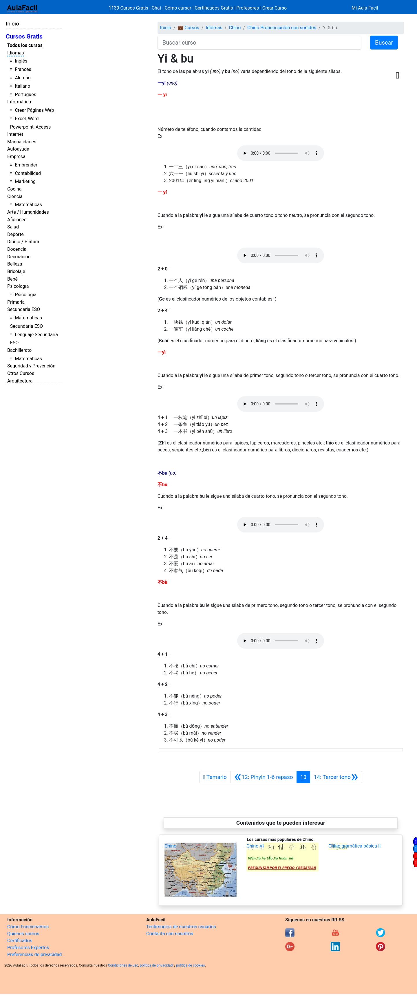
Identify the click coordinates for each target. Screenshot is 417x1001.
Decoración (19, 256)
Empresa (16, 156)
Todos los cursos (25, 45)
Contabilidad (28, 173)
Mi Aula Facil (365, 8)
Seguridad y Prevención (31, 366)
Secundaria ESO (23, 309)
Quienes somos (23, 933)
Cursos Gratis (24, 36)
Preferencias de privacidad (34, 954)
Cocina (14, 189)
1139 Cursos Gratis (129, 8)
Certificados (19, 940)
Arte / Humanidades (28, 212)
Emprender (26, 165)
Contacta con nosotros (169, 933)
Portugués (25, 94)
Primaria (16, 302)
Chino (235, 27)
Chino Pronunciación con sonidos (281, 27)
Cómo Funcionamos (28, 926)
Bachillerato (19, 350)
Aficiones (16, 219)
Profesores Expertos (28, 947)
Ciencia (15, 196)
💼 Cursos (188, 27)
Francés (23, 69)
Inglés (21, 61)
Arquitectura (19, 381)
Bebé (12, 279)
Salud (13, 227)
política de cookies (190, 965)
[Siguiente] (336, 777)
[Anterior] (263, 777)
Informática (19, 102)
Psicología (18, 286)
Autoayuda (18, 149)
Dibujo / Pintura (23, 241)
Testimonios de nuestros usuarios (181, 926)
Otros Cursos (20, 373)
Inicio (12, 23)
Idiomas (15, 53)
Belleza (14, 264)
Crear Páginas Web (34, 110)
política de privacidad (156, 965)
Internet (15, 134)
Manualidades (21, 141)
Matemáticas (28, 204)
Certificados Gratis (214, 8)
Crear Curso (274, 8)
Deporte (15, 234)
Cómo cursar (178, 8)
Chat (156, 8)
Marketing (25, 181)
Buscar (384, 42)
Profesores (247, 8)
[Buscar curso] (259, 43)
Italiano (22, 86)
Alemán (22, 77)
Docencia (16, 249)
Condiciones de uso (123, 965)
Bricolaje (16, 271)
